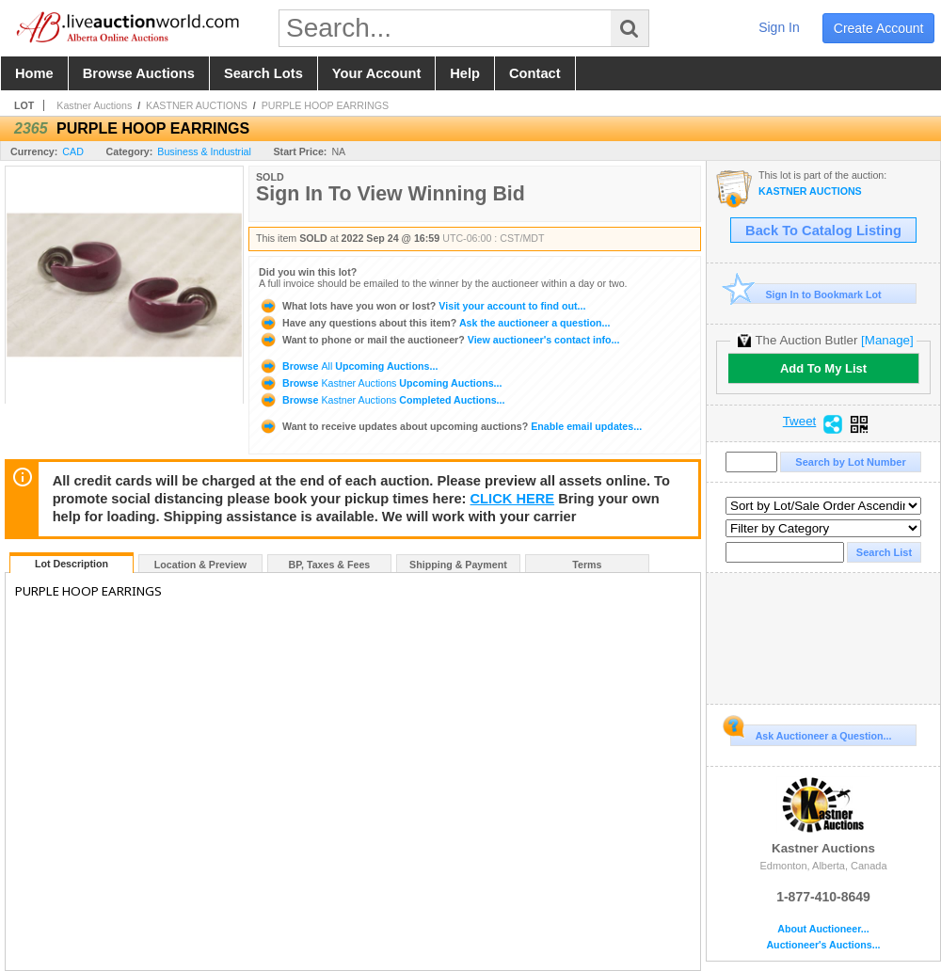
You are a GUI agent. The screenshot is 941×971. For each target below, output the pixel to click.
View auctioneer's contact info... (439, 339)
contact (535, 73)
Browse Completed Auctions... (381, 400)
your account (376, 73)
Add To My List (823, 368)
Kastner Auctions (94, 105)
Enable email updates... (450, 426)
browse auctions (139, 73)
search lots (263, 73)
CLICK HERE (512, 498)
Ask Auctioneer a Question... (810, 732)
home (34, 73)
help (465, 73)
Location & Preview (200, 564)
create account (879, 28)
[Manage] (887, 340)
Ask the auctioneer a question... (434, 322)
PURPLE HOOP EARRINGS (325, 105)
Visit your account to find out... (422, 305)
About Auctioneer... (823, 929)
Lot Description (71, 563)
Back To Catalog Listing (823, 230)
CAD (73, 151)
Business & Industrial (204, 151)
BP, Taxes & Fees (330, 564)
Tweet (800, 421)
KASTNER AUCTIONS (196, 105)
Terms (586, 564)
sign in (779, 27)
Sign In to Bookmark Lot (806, 294)
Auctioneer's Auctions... (823, 945)
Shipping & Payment (458, 564)
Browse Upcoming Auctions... (348, 366)
